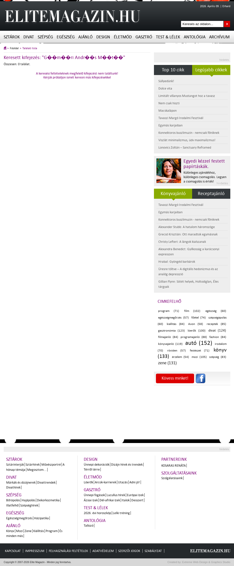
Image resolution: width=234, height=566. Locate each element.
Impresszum (34, 551)
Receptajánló (211, 193)
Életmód (123, 37)
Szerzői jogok (129, 551)
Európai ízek (135, 495)
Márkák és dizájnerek (20, 482)
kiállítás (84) (175, 324)
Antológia (194, 37)
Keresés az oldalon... (227, 24)
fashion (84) (217, 337)
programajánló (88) (194, 337)
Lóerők (88, 482)
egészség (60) (215, 311)
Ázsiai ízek (91, 500)
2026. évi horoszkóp (97, 513)
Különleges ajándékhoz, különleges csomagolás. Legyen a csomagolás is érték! (205, 177)
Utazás (123, 482)
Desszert (137, 500)
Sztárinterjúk (15, 464)
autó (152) (198, 343)
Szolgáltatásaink (179, 473)
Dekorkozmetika (48, 500)
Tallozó (88, 525)
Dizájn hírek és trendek (127, 464)
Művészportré (51, 464)
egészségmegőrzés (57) (173, 317)
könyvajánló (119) (170, 344)
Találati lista (29, 48)
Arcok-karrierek (105, 482)
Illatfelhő (12, 505)
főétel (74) (198, 317)
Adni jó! (134, 482)
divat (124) (217, 330)
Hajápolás (28, 500)
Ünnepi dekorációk (96, 464)
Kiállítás (38, 531)
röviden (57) (176, 350)
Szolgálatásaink (172, 478)
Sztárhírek (33, 464)
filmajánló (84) (168, 337)
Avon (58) (195, 324)
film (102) (192, 311)
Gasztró (143, 37)
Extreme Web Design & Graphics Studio (206, 562)
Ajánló (85, 37)
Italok (126, 500)
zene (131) (167, 363)
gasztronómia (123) (171, 330)
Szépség (45, 37)
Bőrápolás (13, 500)
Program (52, 531)
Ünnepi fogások (94, 495)
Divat (28, 37)
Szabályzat (153, 551)
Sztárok (12, 37)
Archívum (219, 37)
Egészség (66, 37)
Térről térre (92, 469)
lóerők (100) (196, 330)
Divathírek (13, 487)
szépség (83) (217, 357)
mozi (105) (199, 357)
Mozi (19, 531)
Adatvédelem (103, 551)
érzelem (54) (180, 357)
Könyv (10, 531)
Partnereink (174, 459)
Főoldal (14, 48)
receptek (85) (216, 324)
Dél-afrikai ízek (110, 500)
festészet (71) (200, 350)
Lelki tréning (121, 513)
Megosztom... (37, 470)
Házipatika (41, 518)
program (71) (168, 311)
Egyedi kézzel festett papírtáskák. (204, 163)
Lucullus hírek (116, 495)
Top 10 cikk (173, 70)
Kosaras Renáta (173, 465)
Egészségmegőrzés (19, 518)
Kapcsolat (13, 551)
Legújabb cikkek (211, 70)
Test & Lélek (168, 37)
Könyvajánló (173, 193)
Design (103, 37)
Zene (28, 531)
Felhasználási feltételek (68, 551)
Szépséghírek (29, 505)
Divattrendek (46, 482)
